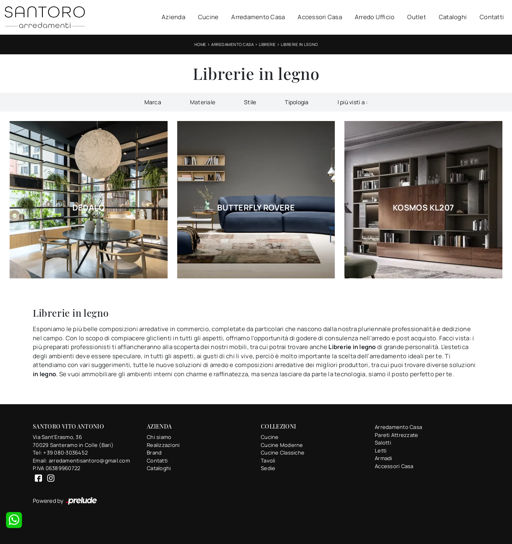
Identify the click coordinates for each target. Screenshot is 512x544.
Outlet (416, 17)
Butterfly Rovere (256, 207)
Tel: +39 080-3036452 (60, 452)
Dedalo (88, 207)
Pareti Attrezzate (396, 435)
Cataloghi (453, 17)
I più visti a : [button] (353, 102)
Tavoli (268, 460)
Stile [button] (250, 102)
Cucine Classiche (282, 452)
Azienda (173, 17)
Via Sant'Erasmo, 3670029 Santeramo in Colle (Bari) (73, 441)
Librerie (267, 44)
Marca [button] (152, 102)
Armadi (383, 458)
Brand (154, 452)
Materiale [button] (202, 102)
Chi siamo (159, 437)
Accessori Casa (320, 17)
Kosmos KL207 (423, 207)
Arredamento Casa (258, 17)
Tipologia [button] (296, 102)
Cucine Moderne (282, 445)
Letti (380, 450)
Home (200, 44)
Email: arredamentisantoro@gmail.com (81, 460)
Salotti (383, 442)
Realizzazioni (163, 445)
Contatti (492, 17)
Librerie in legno (299, 44)
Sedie (268, 468)
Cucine (208, 17)
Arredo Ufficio (375, 17)
